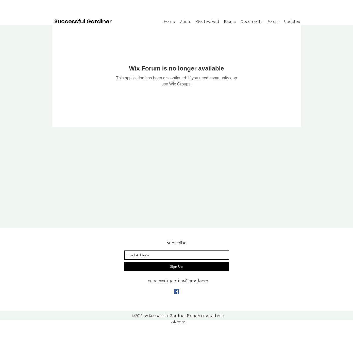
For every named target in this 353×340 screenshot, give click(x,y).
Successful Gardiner (83, 21)
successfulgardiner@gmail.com (178, 280)
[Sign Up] (176, 266)
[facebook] (176, 291)
